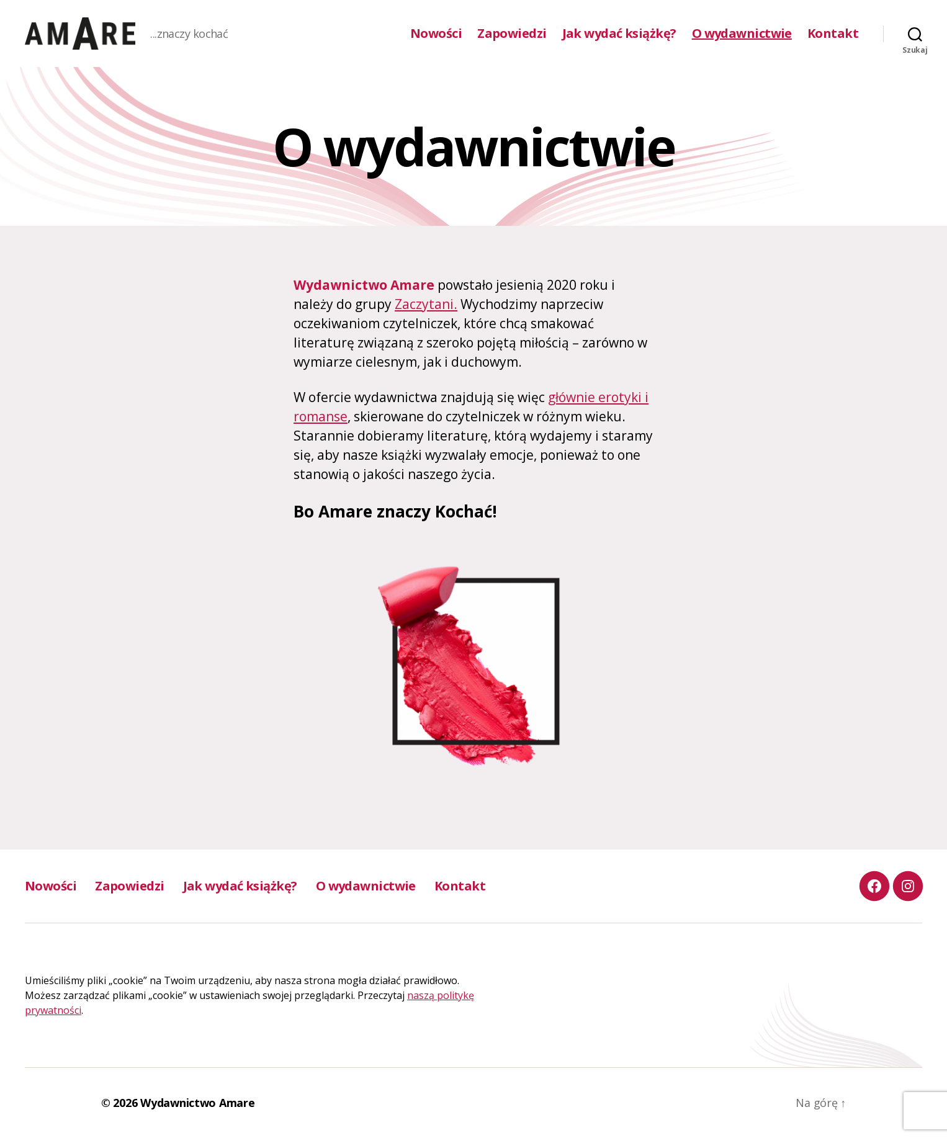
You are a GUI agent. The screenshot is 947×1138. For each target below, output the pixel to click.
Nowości (436, 33)
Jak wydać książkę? (619, 33)
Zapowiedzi (511, 33)
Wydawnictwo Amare (197, 1102)
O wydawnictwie (742, 33)
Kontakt (832, 33)
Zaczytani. (426, 304)
